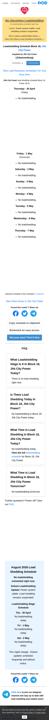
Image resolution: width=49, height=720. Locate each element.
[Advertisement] (24, 127)
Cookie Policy (40, 713)
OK (24, 717)
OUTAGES (15, 3)
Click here (16, 692)
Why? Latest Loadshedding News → (24, 36)
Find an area (33, 63)
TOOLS (34, 3)
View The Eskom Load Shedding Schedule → (24, 39)
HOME (5, 3)
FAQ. (11, 504)
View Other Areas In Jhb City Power (24, 301)
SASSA (25, 3)
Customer (39, 294)
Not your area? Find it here (24, 337)
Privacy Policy (28, 713)
